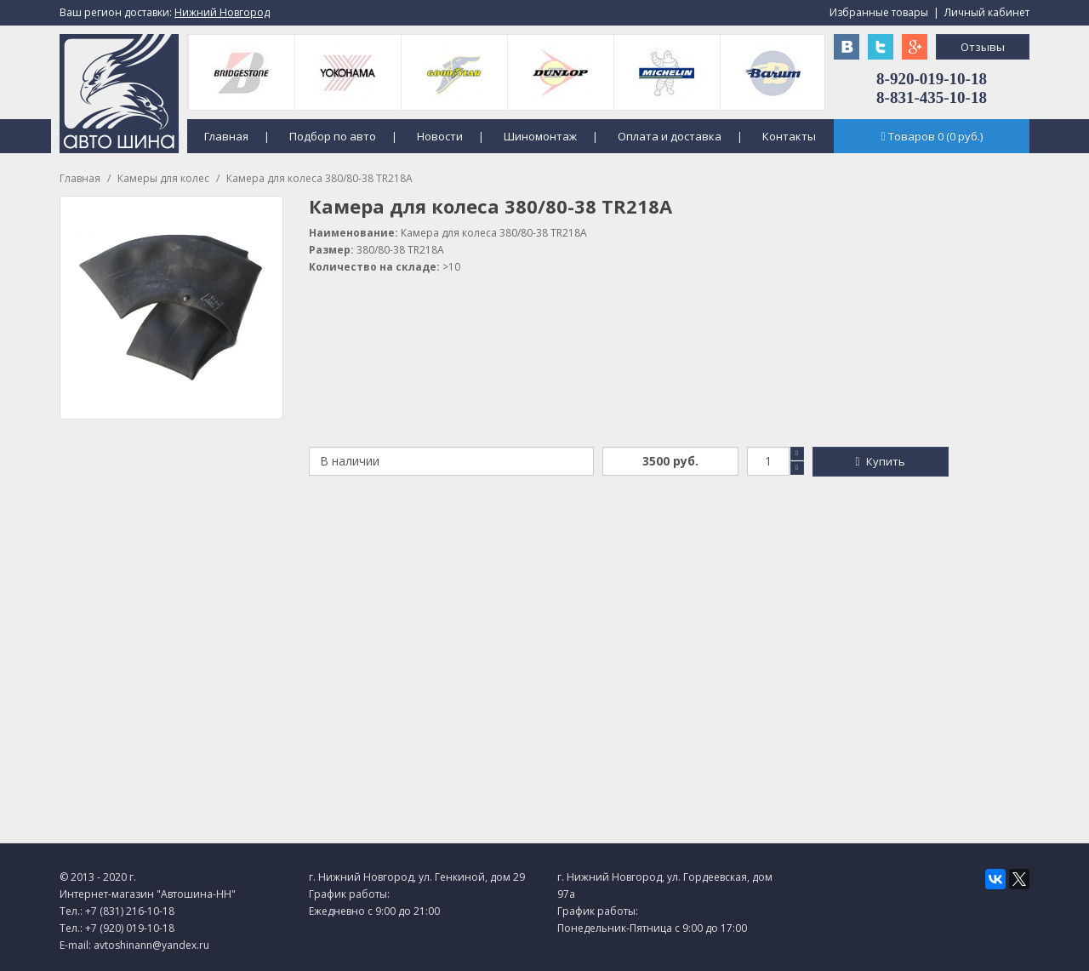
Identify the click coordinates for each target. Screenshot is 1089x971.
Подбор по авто (332, 136)
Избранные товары (879, 12)
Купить (879, 461)
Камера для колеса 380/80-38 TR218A (319, 178)
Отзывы (983, 46)
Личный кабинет (986, 12)
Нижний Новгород (222, 12)
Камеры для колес (163, 178)
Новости (440, 136)
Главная (226, 136)
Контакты (789, 136)
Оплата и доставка (669, 136)
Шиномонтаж (540, 136)
